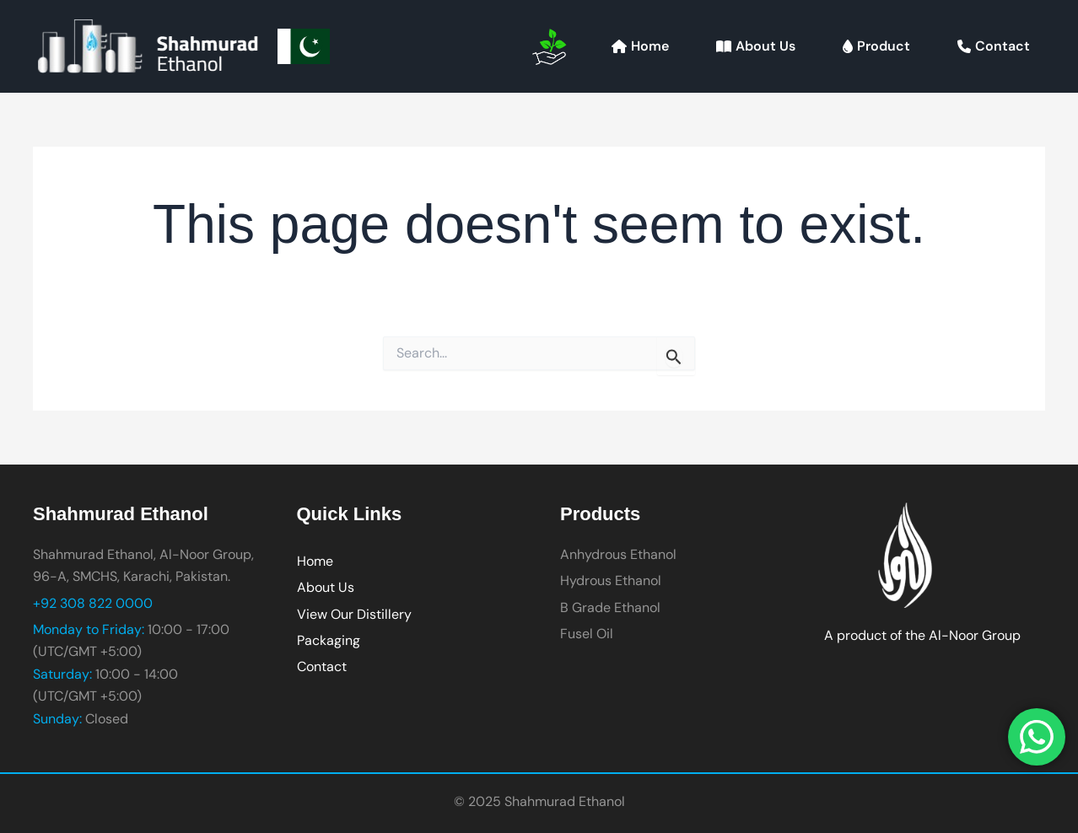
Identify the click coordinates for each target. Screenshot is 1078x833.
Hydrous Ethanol (610, 580)
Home (315, 561)
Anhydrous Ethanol (618, 554)
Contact (322, 666)
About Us (325, 587)
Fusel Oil (586, 633)
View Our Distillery (354, 614)
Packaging (328, 640)
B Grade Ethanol (610, 607)
